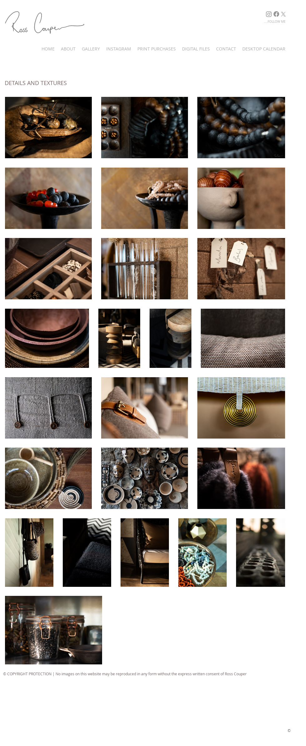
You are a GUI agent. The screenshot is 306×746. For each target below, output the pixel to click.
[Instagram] (269, 14)
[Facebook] (276, 14)
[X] (283, 14)
